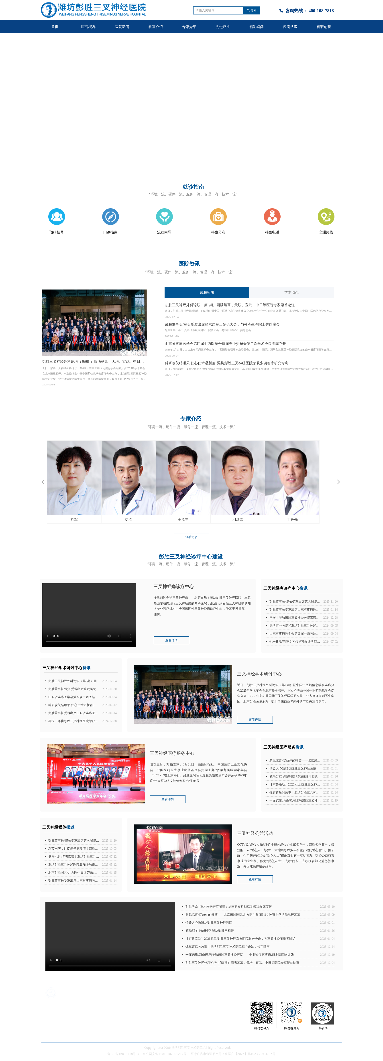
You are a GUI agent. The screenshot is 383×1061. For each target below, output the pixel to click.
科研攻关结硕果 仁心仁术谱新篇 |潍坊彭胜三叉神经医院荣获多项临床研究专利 (226, 363)
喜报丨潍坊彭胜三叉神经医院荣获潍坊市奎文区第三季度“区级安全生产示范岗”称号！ (74, 721)
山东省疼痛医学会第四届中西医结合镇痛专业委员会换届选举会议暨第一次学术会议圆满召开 (295, 633)
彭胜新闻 (207, 292)
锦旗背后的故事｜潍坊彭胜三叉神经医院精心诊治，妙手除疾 (227, 946)
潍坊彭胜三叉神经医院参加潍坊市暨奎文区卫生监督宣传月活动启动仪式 (74, 864)
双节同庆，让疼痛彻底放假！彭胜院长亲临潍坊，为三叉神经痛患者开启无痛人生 (74, 848)
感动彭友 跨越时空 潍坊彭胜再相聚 (209, 930)
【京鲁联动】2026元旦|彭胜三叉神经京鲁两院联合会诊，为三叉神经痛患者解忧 (240, 938)
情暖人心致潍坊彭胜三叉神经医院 (208, 922)
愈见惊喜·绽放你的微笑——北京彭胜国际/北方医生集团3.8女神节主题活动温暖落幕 (242, 914)
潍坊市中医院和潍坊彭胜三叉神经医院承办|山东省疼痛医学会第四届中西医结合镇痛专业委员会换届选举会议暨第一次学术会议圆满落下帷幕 (295, 625)
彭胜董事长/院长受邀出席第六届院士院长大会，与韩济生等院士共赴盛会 (222, 324)
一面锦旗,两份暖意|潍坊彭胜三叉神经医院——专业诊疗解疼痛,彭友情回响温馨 (239, 954)
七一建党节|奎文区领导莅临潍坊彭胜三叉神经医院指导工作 (295, 641)
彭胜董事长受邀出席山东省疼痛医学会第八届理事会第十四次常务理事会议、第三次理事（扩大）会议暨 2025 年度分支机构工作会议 (74, 713)
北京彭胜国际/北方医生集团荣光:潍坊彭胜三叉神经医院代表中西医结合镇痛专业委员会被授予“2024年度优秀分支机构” (74, 872)
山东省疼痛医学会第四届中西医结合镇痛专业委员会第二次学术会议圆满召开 (225, 344)
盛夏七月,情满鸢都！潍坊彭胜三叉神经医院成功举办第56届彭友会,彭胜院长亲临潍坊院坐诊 (74, 856)
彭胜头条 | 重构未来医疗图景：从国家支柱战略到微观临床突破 (228, 906)
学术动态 (291, 292)
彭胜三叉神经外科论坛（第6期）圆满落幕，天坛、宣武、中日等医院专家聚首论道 (230, 305)
